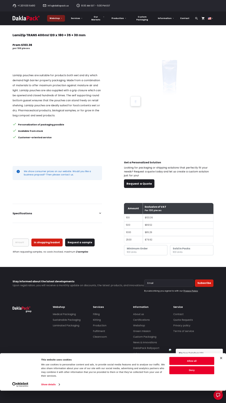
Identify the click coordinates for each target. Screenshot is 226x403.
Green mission (142, 331)
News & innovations (145, 342)
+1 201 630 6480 (24, 6)
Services (77, 18)
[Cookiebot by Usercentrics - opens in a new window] (20, 397)
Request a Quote (139, 184)
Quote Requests (183, 320)
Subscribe (204, 283)
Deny (192, 382)
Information (166, 18)
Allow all (192, 373)
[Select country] (210, 18)
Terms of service (183, 331)
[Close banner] (221, 370)
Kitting (97, 320)
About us (138, 314)
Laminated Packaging (66, 325)
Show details (48, 396)
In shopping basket (47, 242)
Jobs (136, 354)
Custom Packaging (142, 18)
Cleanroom (100, 337)
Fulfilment (99, 331)
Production (119, 18)
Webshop (56, 18)
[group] (135, 101)
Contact (184, 18)
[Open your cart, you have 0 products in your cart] (203, 18)
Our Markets (98, 18)
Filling (96, 314)
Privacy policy (181, 325)
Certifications (141, 320)
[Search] (196, 18)
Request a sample (80, 242)
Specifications (57, 213)
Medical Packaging (64, 314)
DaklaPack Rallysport (146, 348)
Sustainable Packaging (67, 320)
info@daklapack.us (56, 6)
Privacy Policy (190, 290)
